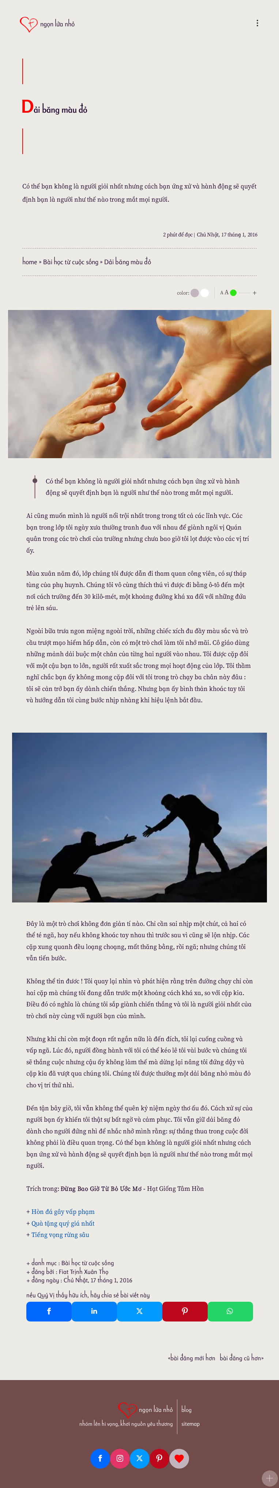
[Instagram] (120, 1459)
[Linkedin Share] (94, 1311)
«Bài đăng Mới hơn (191, 1358)
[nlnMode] (240, 292)
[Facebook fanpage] (100, 1459)
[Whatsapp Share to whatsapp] (230, 1311)
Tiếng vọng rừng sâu (60, 1234)
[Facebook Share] (49, 1311)
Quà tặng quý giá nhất (62, 1223)
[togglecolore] (204, 293)
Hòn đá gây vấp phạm (63, 1211)
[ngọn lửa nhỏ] (47, 25)
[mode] (195, 293)
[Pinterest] (159, 1459)
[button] (270, 1478)
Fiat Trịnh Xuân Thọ (84, 1271)
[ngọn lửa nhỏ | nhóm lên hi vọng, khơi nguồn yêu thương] (126, 1414)
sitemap (190, 1423)
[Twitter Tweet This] (139, 1311)
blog (186, 1409)
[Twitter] (140, 1459)
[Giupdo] (179, 1459)
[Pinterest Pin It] (185, 1311)
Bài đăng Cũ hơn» (242, 1358)
